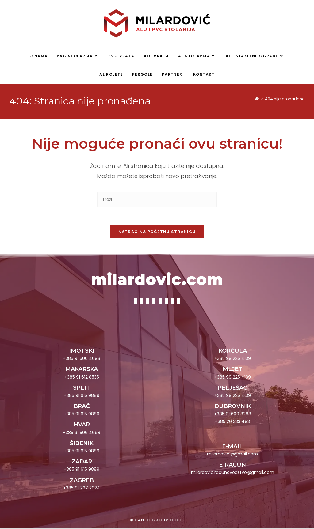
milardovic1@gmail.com (232, 455)
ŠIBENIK (82, 444)
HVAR (82, 425)
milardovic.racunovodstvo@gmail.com (232, 473)
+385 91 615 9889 (81, 396)
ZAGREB (82, 481)
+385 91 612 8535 (81, 378)
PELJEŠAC (232, 388)
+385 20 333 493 (232, 422)
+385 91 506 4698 (81, 359)
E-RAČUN (232, 465)
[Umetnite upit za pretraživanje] (157, 200)
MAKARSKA (81, 370)
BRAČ (82, 407)
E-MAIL (232, 447)
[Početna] (257, 99)
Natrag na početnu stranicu (157, 233)
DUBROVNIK (232, 407)
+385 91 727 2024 (81, 489)
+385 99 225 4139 (232, 359)
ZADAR (81, 462)
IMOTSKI (81, 351)
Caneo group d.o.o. (159, 521)
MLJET (233, 370)
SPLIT (81, 388)
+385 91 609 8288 (232, 415)
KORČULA (232, 351)
